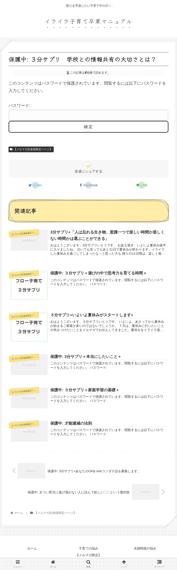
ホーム (32, 548)
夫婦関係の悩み (145, 548)
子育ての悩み (88, 548)
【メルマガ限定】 (88, 555)
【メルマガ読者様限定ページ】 (31, 149)
